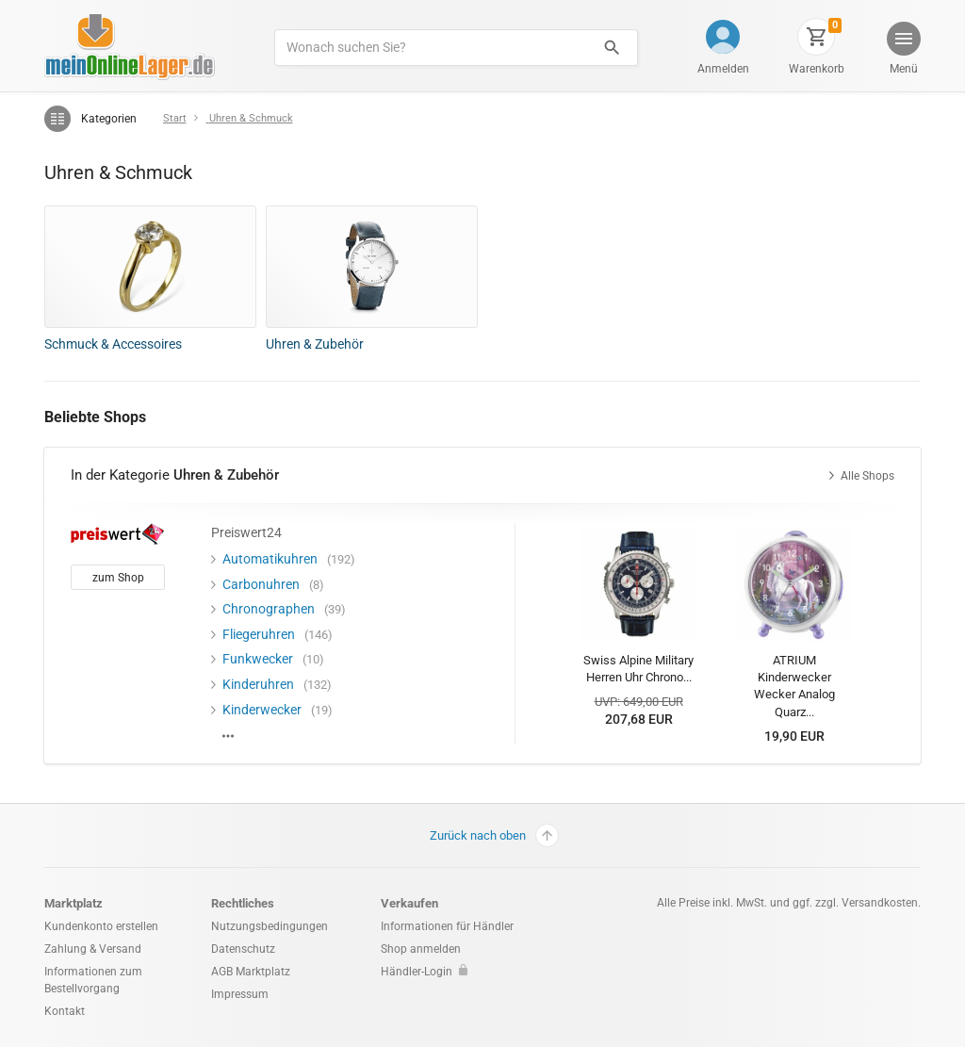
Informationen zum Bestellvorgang (93, 980)
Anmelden (723, 68)
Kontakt (64, 1011)
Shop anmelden (421, 949)
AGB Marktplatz (250, 971)
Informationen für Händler (447, 926)
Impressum (240, 994)
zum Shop (118, 577)
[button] (903, 50)
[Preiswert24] (118, 532)
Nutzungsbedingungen (269, 926)
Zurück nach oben (494, 835)
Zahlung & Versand (92, 949)
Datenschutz (243, 949)
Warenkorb (816, 68)
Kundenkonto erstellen (101, 926)
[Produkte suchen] (431, 47)
